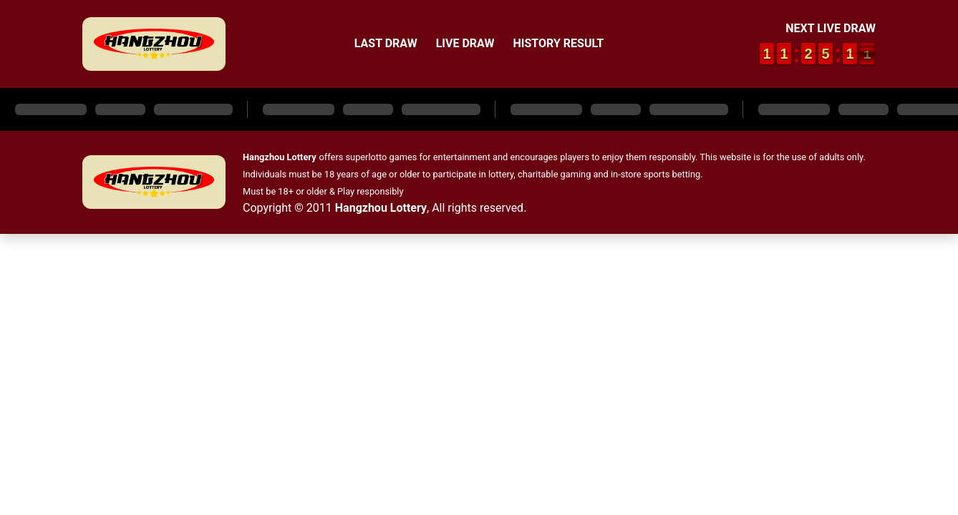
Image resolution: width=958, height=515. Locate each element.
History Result (558, 43)
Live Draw (465, 43)
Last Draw (385, 43)
